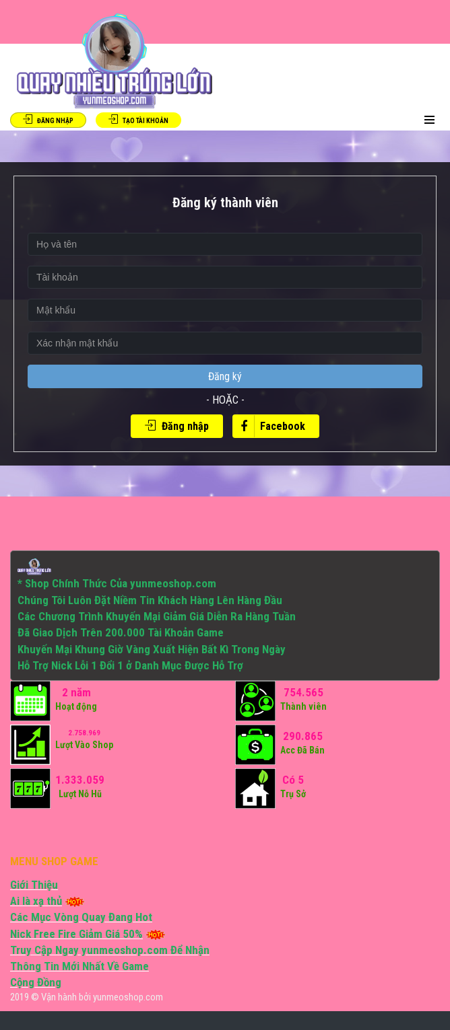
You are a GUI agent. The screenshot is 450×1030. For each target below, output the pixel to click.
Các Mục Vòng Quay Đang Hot (81, 917)
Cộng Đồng (35, 982)
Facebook (269, 426)
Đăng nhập (177, 426)
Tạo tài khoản (138, 119)
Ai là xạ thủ (36, 901)
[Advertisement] (116, 829)
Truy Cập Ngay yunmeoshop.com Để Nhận (110, 950)
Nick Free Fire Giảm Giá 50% (76, 934)
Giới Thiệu (34, 884)
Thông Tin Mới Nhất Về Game (79, 966)
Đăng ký (225, 376)
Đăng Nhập (48, 119)
